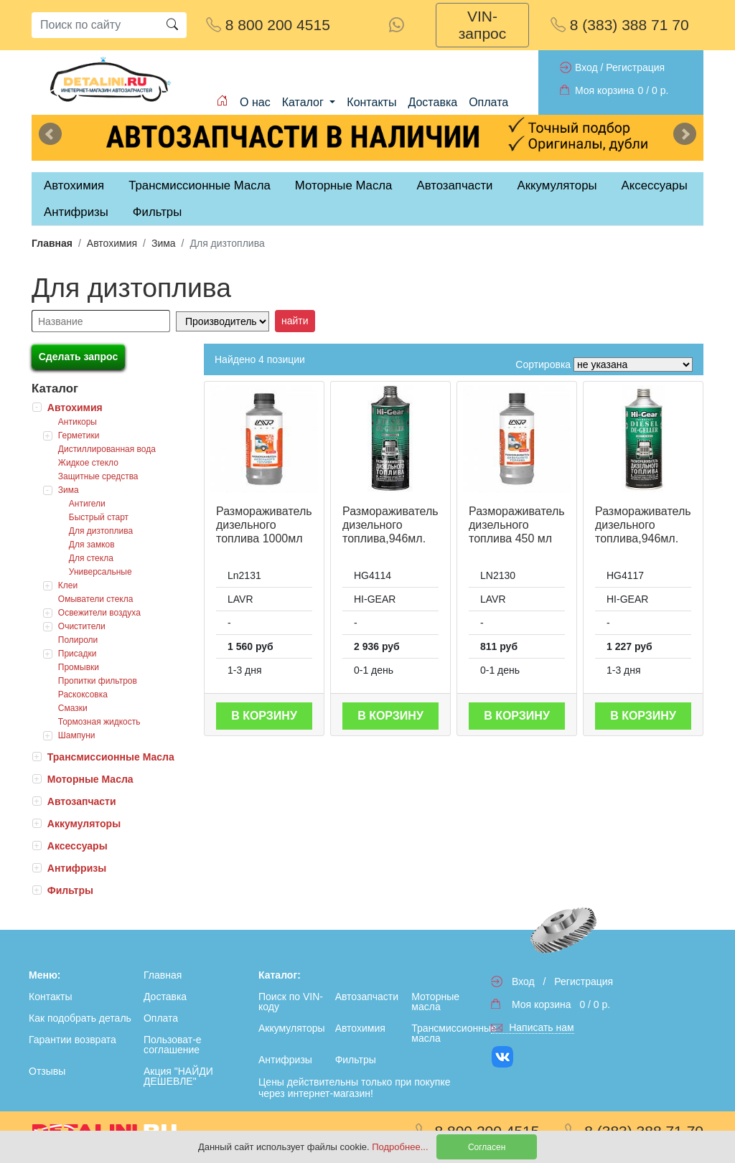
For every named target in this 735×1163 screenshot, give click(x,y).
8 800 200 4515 (268, 25)
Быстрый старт (98, 517)
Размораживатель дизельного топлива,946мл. (390, 525)
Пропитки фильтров (97, 681)
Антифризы (76, 868)
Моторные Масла (90, 779)
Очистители (82, 626)
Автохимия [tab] (74, 185)
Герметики (79, 435)
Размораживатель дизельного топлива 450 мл (517, 525)
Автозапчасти (454, 185)
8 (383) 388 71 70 (620, 25)
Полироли (78, 640)
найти (295, 320)
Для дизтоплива (101, 531)
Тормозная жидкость (99, 722)
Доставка (432, 102)
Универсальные (100, 572)
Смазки (73, 708)
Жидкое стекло (88, 463)
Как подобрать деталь (80, 1018)
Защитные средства (98, 476)
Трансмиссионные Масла (110, 757)
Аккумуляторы (84, 823)
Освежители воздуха (99, 613)
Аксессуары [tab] (655, 185)
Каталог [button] (304, 102)
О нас (255, 102)
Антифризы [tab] (76, 212)
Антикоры (77, 422)
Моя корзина (605, 90)
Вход (586, 67)
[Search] (95, 25)
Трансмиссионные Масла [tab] (199, 185)
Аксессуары (77, 846)
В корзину (264, 716)
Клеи (68, 585)
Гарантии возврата (72, 1039)
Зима (163, 243)
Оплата (488, 102)
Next (684, 134)
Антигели (87, 504)
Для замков (92, 545)
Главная (52, 243)
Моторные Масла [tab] (344, 185)
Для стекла (91, 558)
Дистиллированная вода (107, 449)
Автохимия (112, 243)
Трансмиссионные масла (446, 1033)
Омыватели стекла (96, 599)
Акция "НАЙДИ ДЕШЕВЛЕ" (178, 1076)
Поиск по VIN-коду (290, 1001)
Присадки (77, 654)
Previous (50, 134)
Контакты (371, 102)
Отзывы (47, 1071)
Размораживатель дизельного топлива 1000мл (264, 525)
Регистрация (635, 67)
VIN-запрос (483, 25)
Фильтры (157, 212)
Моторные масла (435, 1001)
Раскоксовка (83, 694)
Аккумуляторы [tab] (556, 185)
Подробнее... (401, 1146)
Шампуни (76, 735)
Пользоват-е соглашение (173, 1044)
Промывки (78, 667)
